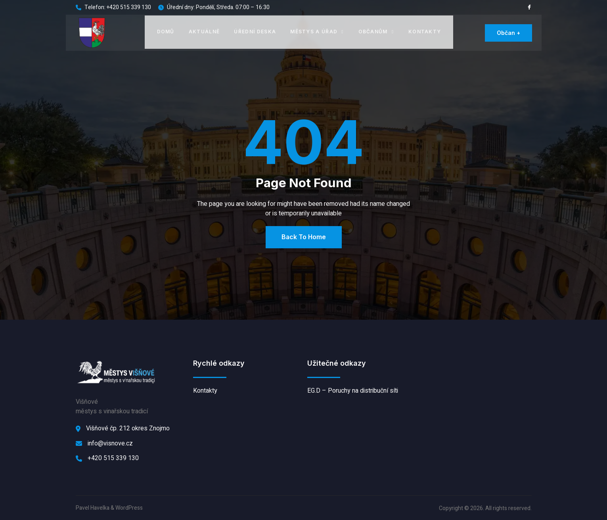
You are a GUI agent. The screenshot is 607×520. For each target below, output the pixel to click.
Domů (165, 31)
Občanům (376, 31)
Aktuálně (204, 31)
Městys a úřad (317, 31)
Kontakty (424, 31)
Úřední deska (255, 31)
